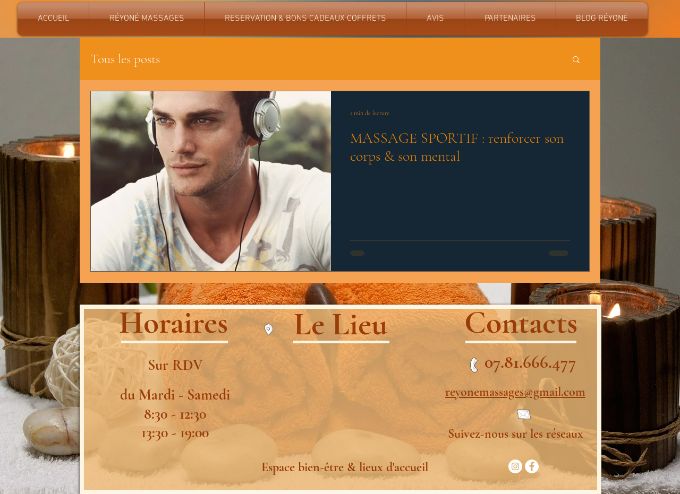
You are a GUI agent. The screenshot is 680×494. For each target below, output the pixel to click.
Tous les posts (125, 59)
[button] (576, 60)
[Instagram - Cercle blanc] (515, 466)
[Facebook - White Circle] (532, 466)
